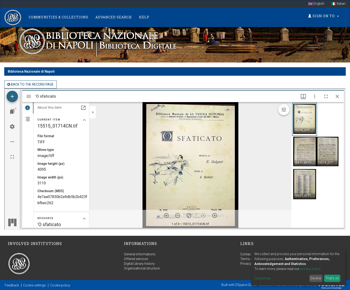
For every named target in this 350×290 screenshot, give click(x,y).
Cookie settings (34, 285)
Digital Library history (139, 263)
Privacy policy (250, 263)
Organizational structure (142, 268)
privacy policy (310, 269)
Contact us (248, 254)
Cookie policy (60, 285)
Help (144, 17)
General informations (139, 254)
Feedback (12, 285)
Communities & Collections (58, 17)
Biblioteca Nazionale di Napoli (31, 71)
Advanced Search (113, 17)
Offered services (136, 259)
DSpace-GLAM (246, 285)
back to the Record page (30, 84)
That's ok (332, 278)
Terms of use (250, 259)
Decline (315, 278)
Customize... (263, 278)
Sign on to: (323, 16)
